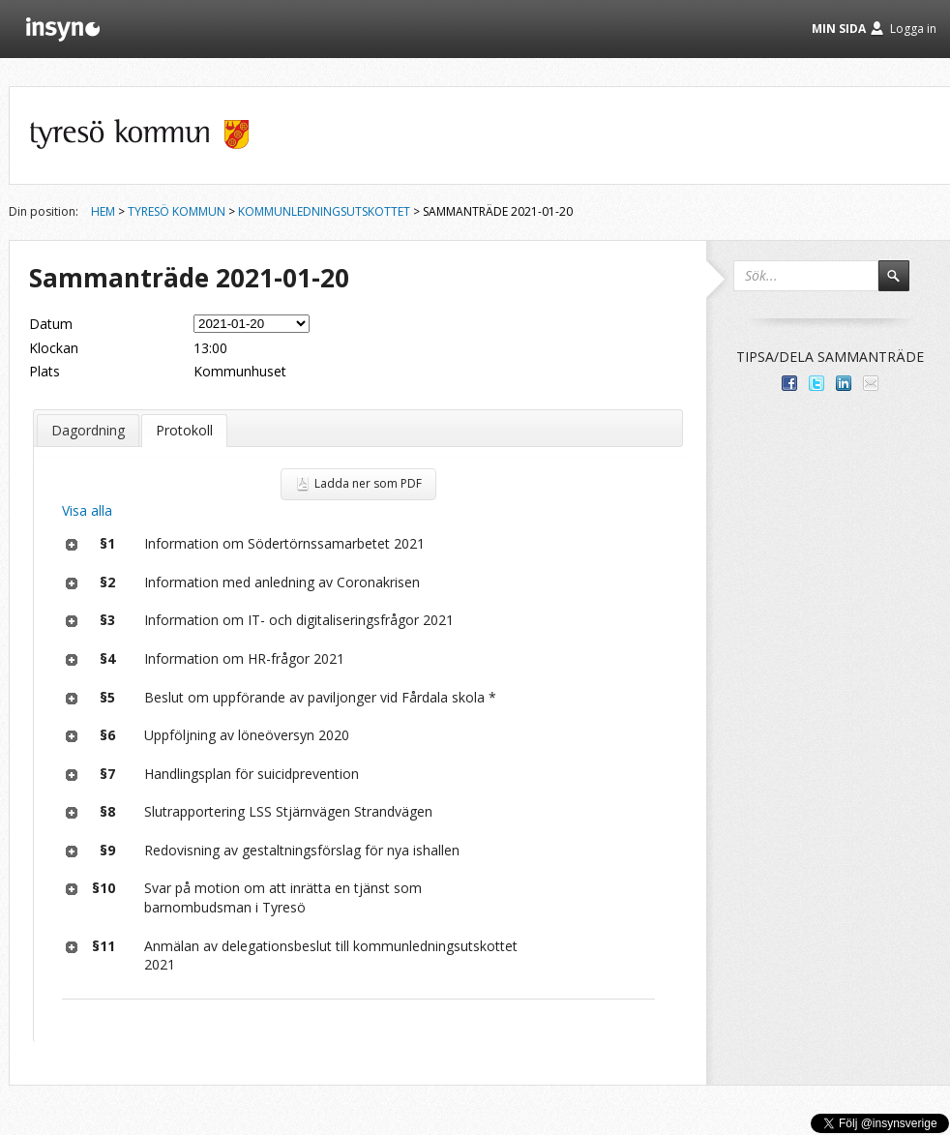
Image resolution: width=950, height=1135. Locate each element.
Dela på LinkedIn (843, 383)
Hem (103, 211)
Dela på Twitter (816, 383)
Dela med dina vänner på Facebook (789, 383)
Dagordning (88, 430)
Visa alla (87, 510)
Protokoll (184, 430)
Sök (902, 284)
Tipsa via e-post (870, 383)
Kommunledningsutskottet (324, 211)
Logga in (913, 28)
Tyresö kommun (176, 211)
